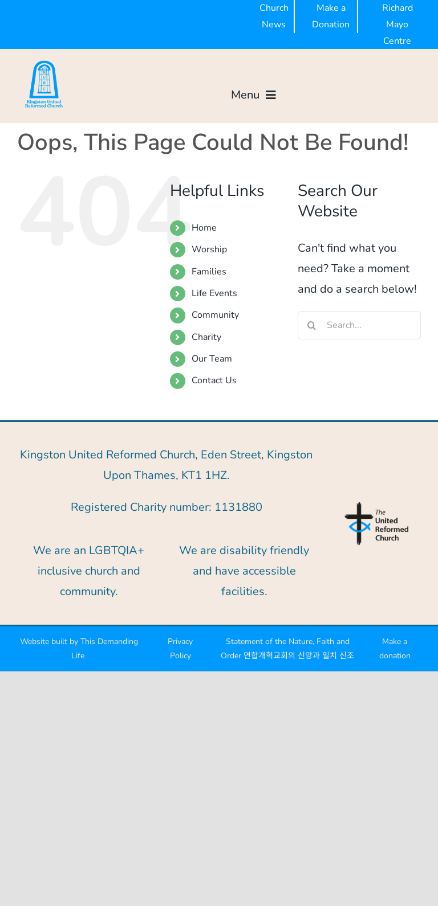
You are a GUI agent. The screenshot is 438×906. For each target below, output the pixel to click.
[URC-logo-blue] (376, 505)
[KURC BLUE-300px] (44, 63)
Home (204, 228)
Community (215, 315)
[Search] (312, 325)
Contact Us (214, 380)
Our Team (212, 358)
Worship (209, 249)
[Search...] (359, 325)
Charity (206, 337)
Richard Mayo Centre (397, 24)
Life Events (214, 293)
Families (209, 271)
